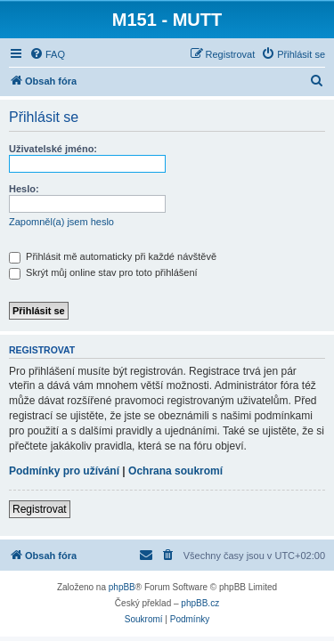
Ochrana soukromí (175, 471)
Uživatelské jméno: (53, 148)
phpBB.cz (200, 603)
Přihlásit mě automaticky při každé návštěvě (112, 256)
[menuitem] (47, 54)
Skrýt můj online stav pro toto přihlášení (103, 272)
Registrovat (39, 509)
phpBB (122, 587)
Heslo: (24, 188)
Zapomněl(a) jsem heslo (61, 221)
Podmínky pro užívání (64, 471)
